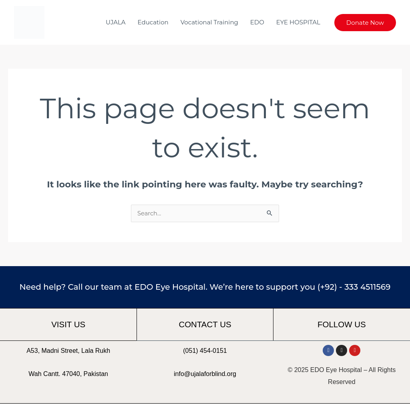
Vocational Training (209, 22)
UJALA (116, 22)
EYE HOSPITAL (298, 22)
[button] (365, 22)
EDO (257, 22)
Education (153, 22)
